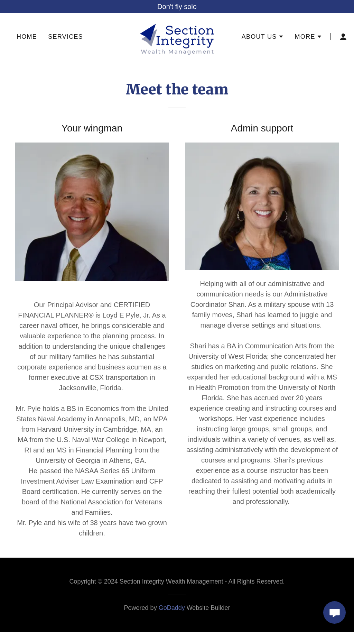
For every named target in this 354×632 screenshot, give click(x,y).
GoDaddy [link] (172, 607)
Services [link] (65, 36)
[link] (177, 36)
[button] (263, 37)
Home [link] (27, 36)
